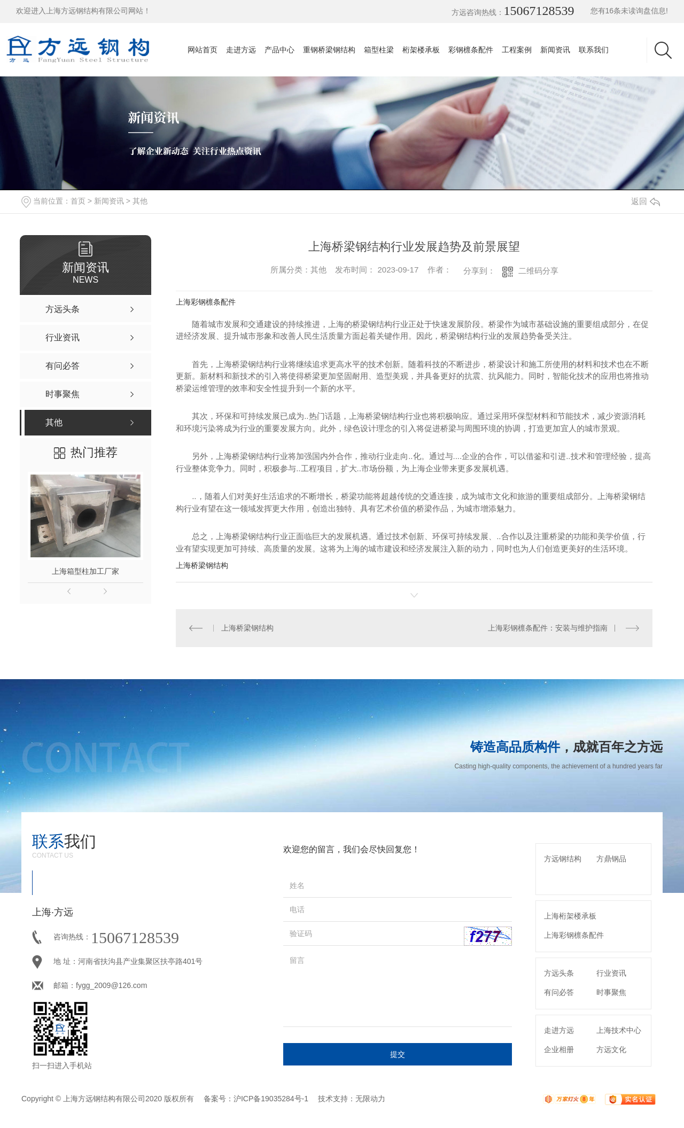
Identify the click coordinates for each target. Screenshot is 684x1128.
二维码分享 (538, 270)
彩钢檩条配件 (470, 49)
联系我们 (594, 49)
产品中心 (279, 49)
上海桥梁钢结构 (202, 565)
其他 (140, 201)
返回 (645, 201)
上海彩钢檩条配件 (206, 302)
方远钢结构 (562, 858)
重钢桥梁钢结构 (329, 49)
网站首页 (202, 49)
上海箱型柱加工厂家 (85, 571)
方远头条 (559, 973)
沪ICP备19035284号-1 (271, 1098)
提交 (397, 1054)
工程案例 (517, 49)
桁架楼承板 (421, 49)
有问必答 (559, 992)
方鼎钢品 (611, 858)
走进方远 (241, 49)
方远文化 (611, 1049)
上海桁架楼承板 (570, 916)
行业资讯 (611, 973)
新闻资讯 (555, 49)
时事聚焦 (611, 992)
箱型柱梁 (379, 49)
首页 (78, 201)
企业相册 (559, 1049)
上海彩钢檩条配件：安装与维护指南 (548, 628)
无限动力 (370, 1098)
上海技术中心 (618, 1030)
